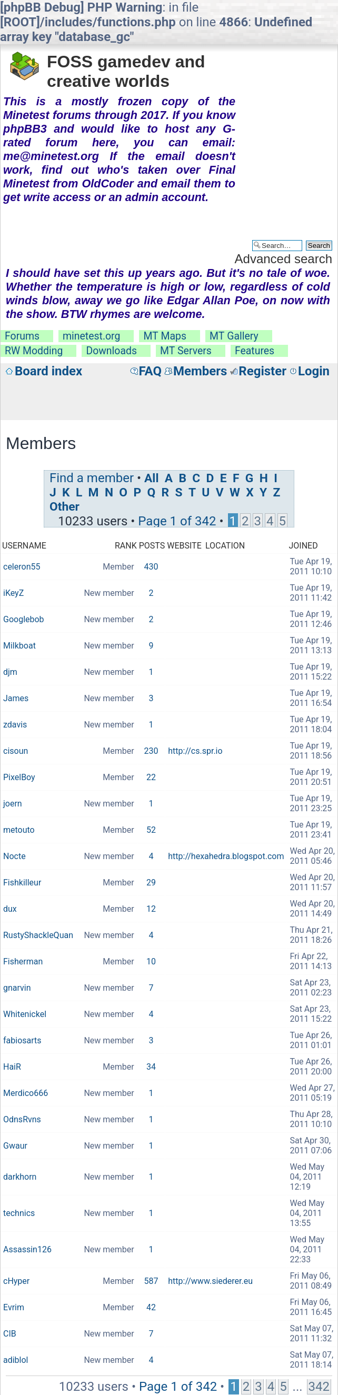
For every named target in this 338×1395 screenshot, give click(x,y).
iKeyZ (13, 593)
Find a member (91, 478)
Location (225, 546)
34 (151, 1067)
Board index (48, 371)
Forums (22, 336)
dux (10, 909)
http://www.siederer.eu (210, 1281)
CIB (9, 1334)
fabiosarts (22, 1040)
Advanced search (283, 259)
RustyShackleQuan (38, 935)
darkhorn (19, 1177)
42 (151, 1307)
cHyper (16, 1281)
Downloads (111, 351)
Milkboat (19, 646)
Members (200, 371)
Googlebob (23, 619)
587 (151, 1281)
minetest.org (91, 336)
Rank (126, 546)
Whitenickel (24, 1014)
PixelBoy (19, 777)
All (151, 478)
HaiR (12, 1067)
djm (10, 672)
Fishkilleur (22, 883)
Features (254, 351)
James (15, 698)
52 (151, 830)
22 (151, 777)
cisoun (15, 751)
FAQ (150, 371)
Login (314, 371)
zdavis (15, 725)
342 (319, 1386)
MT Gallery (234, 336)
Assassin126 (27, 1249)
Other (64, 507)
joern (12, 804)
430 (151, 567)
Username (24, 546)
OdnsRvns (22, 1119)
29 (151, 883)
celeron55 (21, 567)
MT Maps (164, 336)
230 (151, 751)
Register (262, 371)
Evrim (13, 1307)
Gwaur (15, 1146)
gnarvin (17, 988)
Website (184, 546)
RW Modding (34, 351)
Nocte (14, 856)
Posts (152, 546)
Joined (303, 546)
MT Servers (186, 351)
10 (151, 961)
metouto (19, 830)
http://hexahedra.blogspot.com (226, 856)
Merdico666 (25, 1093)
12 (151, 909)
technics (19, 1213)
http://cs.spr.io (195, 751)
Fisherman (23, 961)
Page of (177, 521)
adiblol (15, 1360)
